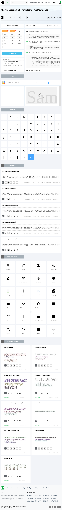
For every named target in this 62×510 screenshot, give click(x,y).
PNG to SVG (29, 495)
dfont (19, 43)
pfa (12, 37)
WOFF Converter (46, 497)
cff (19, 40)
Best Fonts (40, 3)
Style (24, 488)
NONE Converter (30, 501)
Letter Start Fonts (45, 488)
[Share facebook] (48, 18)
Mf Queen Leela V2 (9, 347)
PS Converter (53, 498)
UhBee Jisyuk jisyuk (40, 347)
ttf (5, 31)
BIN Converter (38, 498)
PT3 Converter (46, 498)
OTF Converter (54, 495)
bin (19, 37)
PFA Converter (30, 498)
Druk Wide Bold (39, 430)
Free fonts (3, 2)
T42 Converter (38, 500)
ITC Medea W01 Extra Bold (11, 430)
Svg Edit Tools (38, 495)
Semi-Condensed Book (13, 61)
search (27, 2)
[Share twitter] (54, 18)
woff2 (19, 34)
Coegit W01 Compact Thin (42, 375)
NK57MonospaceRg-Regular (10, 205)
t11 (12, 43)
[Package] (19, 17)
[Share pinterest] (57, 18)
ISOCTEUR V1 (8, 458)
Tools (49, 3)
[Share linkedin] (60, 18)
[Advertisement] (13, 96)
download (12, 53)
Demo (45, 3)
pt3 (5, 40)
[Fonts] (27, 17)
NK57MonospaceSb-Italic (9, 222)
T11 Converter (46, 500)
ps (12, 40)
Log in (54, 2)
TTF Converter (46, 495)
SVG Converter (30, 497)
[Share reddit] (51, 18)
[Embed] (14, 182)
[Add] (2, 17)
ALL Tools (37, 501)
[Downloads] (8, 182)
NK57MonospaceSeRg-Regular (10, 171)
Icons (35, 3)
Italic (15, 70)
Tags (30, 488)
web (12, 31)
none (5, 47)
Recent (32, 3)
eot (5, 34)
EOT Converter (38, 497)
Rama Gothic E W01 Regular (12, 375)
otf (5, 37)
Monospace (10, 70)
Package (36, 488)
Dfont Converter (54, 500)
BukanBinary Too (40, 403)
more (31, 157)
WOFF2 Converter (54, 497)
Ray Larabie (10, 68)
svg (19, 31)
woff (12, 34)
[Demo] (10, 17)
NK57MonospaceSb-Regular (10, 239)
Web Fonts (10, 488)
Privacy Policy (46, 501)
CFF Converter (30, 500)
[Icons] (23, 17)
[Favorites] (6, 17)
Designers (18, 488)
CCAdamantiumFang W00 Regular (14, 403)
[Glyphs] (15, 17)
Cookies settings (54, 501)
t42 (5, 43)
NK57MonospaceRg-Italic (9, 188)
